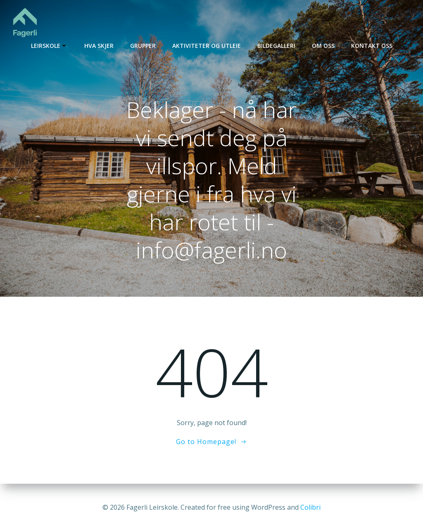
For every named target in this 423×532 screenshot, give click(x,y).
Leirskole (49, 46)
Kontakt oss (371, 46)
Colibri (310, 507)
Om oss (323, 46)
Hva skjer (99, 46)
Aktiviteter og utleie (206, 46)
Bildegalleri (276, 46)
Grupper (143, 46)
